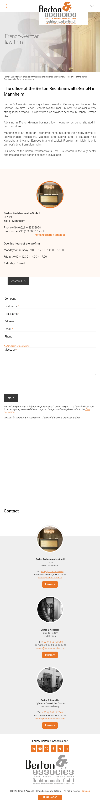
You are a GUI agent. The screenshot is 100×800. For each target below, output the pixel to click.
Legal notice (50, 797)
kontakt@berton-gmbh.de (50, 234)
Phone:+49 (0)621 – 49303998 (22, 227)
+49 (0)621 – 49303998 (52, 571)
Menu (7, 6)
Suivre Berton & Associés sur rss (66, 748)
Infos (92, 6)
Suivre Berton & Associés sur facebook (53, 748)
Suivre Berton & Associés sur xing (60, 748)
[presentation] (30, 384)
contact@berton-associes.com (50, 648)
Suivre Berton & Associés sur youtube (40, 748)
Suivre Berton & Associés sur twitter (46, 748)
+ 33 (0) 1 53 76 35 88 (52, 642)
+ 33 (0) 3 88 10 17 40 (52, 712)
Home (6, 77)
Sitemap (86, 791)
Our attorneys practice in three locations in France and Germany (38, 77)
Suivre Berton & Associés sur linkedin (33, 748)
